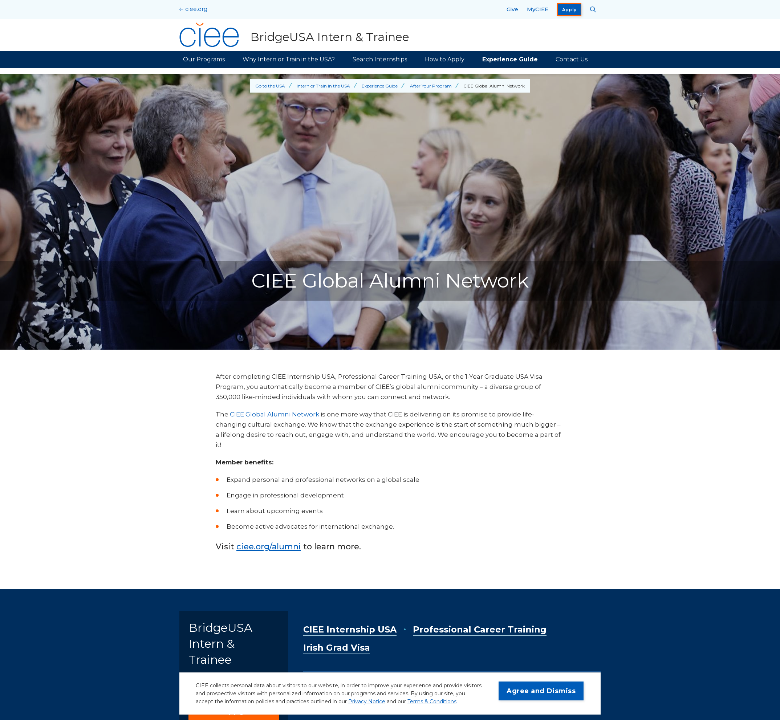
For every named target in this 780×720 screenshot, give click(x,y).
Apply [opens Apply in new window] (569, 9)
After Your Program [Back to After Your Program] (431, 86)
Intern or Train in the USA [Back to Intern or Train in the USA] (323, 86)
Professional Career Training (480, 629)
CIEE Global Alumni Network (274, 414)
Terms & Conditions (431, 701)
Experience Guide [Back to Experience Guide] (380, 86)
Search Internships (380, 59)
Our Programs (204, 59)
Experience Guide (510, 59)
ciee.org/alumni (268, 547)
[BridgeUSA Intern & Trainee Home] (294, 35)
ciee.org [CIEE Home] (196, 8)
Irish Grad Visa (336, 647)
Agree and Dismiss (541, 691)
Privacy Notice (366, 701)
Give (512, 9)
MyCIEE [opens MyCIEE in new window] (537, 9)
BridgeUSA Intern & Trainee (220, 644)
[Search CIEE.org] (593, 9)
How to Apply (444, 59)
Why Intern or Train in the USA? (289, 59)
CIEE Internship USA (350, 629)
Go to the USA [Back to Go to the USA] (270, 86)
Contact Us (572, 59)
